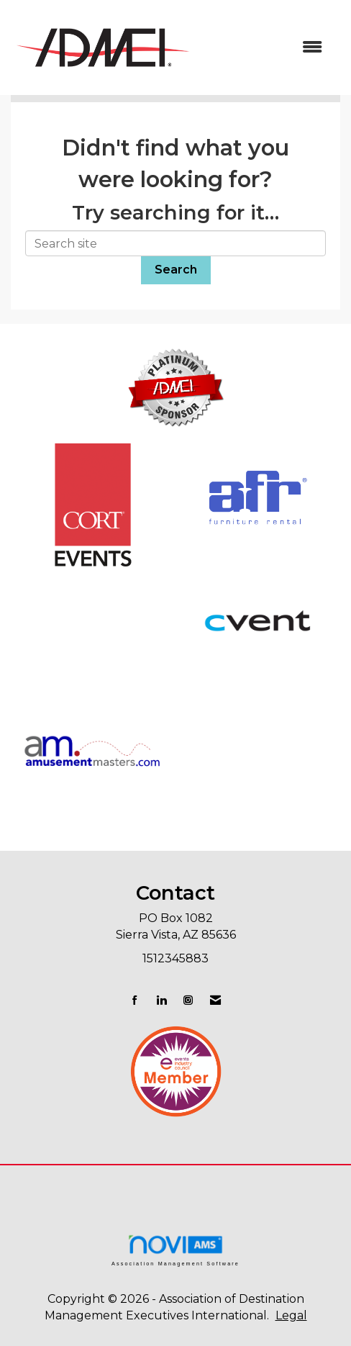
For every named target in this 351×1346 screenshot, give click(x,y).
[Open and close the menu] (265, 47)
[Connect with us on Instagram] (188, 1000)
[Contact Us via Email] (215, 1000)
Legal (291, 1315)
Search (176, 269)
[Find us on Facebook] (135, 1000)
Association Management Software (175, 1250)
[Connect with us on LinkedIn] (161, 1000)
